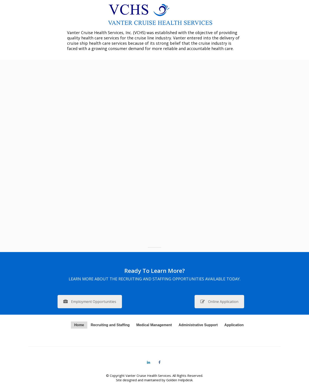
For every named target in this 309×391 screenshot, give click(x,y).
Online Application (219, 301)
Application (234, 325)
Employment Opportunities (89, 301)
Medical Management (154, 325)
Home (79, 325)
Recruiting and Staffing (110, 325)
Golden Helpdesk (179, 380)
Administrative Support (198, 325)
